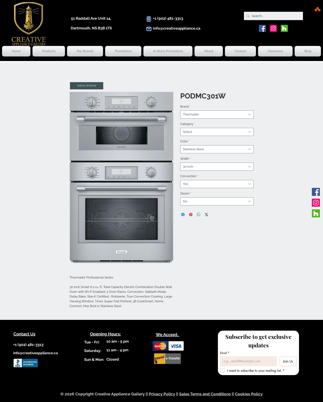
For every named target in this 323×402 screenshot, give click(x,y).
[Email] (247, 361)
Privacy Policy (162, 394)
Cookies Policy (249, 394)
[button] (86, 85)
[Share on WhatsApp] (198, 214)
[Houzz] (284, 28)
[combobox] (217, 114)
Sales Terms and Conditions (205, 394)
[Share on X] (206, 214)
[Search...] (273, 16)
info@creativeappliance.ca (176, 28)
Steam (185, 193)
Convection (189, 176)
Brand (185, 106)
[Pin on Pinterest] (190, 214)
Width (185, 159)
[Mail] (149, 29)
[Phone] (149, 19)
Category (187, 124)
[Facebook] (262, 28)
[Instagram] (273, 28)
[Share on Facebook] (182, 214)
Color (185, 141)
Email (224, 353)
